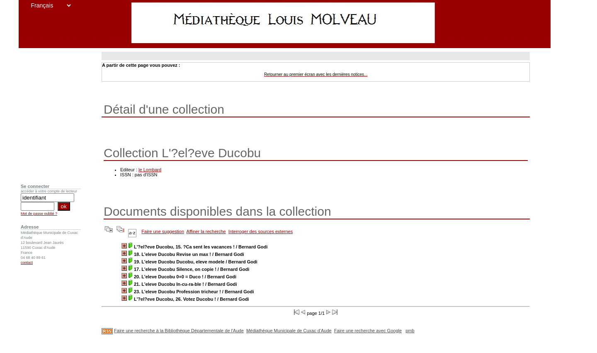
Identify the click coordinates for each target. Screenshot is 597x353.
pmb (409, 330)
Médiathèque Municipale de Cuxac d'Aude (289, 330)
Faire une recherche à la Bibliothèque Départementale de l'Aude (179, 330)
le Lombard (149, 169)
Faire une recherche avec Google (368, 330)
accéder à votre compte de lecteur (49, 191)
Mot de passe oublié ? (39, 214)
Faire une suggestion (162, 231)
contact (27, 262)
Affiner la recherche (206, 231)
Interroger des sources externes (260, 231)
